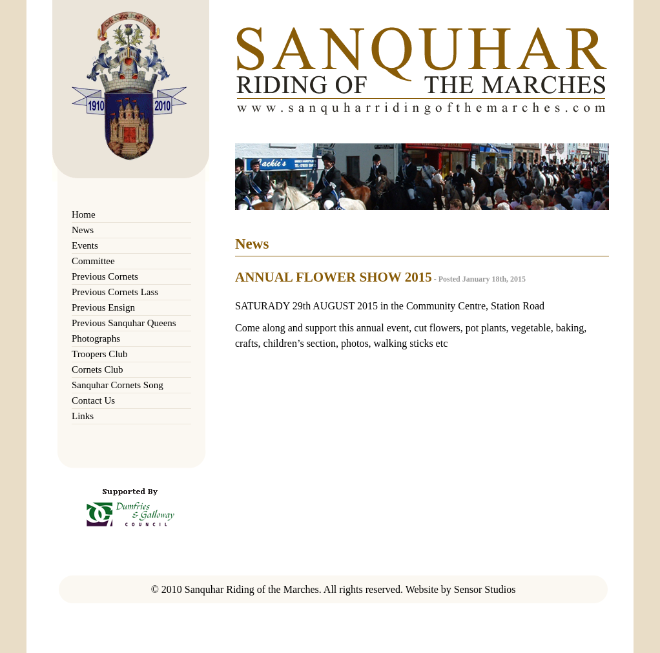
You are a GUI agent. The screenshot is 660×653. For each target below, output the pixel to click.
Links (83, 416)
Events (85, 245)
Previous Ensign (103, 307)
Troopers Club (100, 354)
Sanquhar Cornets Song (117, 385)
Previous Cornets (105, 276)
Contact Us (93, 400)
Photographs (96, 338)
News (83, 230)
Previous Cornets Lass (115, 292)
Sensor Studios (485, 589)
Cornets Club (97, 369)
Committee (93, 261)
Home (84, 214)
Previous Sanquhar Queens (124, 323)
